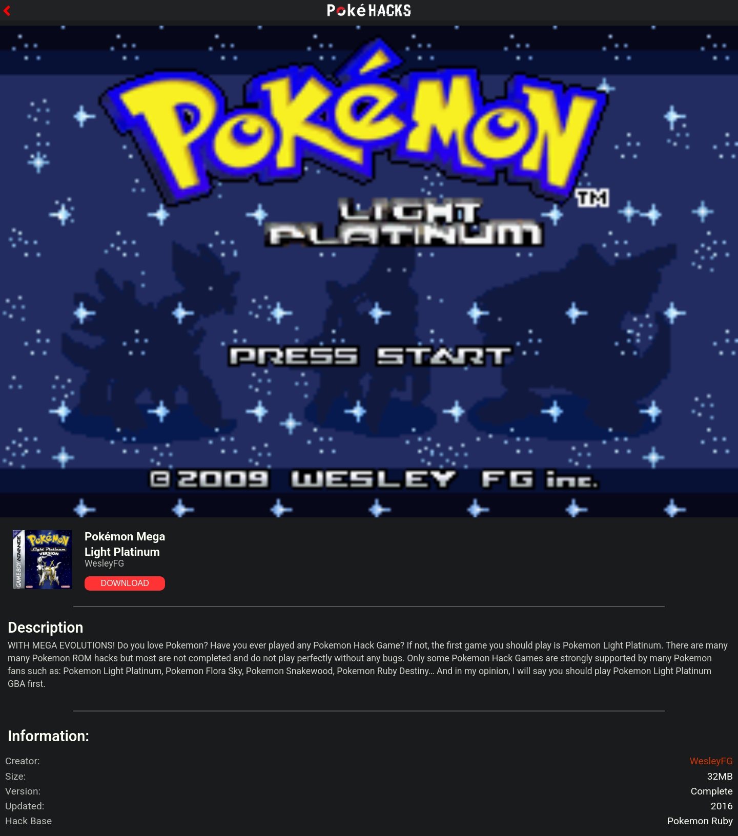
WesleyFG (711, 761)
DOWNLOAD (125, 583)
